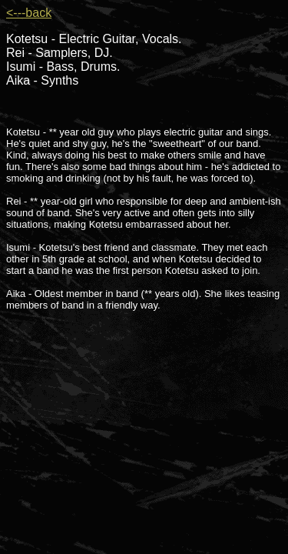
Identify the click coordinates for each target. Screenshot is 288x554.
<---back (28, 12)
